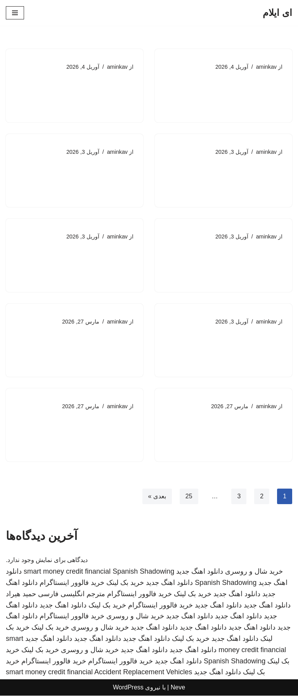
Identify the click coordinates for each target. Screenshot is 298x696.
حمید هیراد (21, 594)
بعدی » (157, 497)
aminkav (266, 67)
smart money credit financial (67, 572)
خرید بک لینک (125, 583)
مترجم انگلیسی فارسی (71, 594)
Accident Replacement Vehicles (143, 673)
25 (188, 497)
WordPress (128, 687)
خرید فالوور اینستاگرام (72, 583)
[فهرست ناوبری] (15, 12)
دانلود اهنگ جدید (199, 572)
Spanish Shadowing (143, 572)
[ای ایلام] (277, 12)
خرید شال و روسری (254, 572)
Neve (178, 687)
